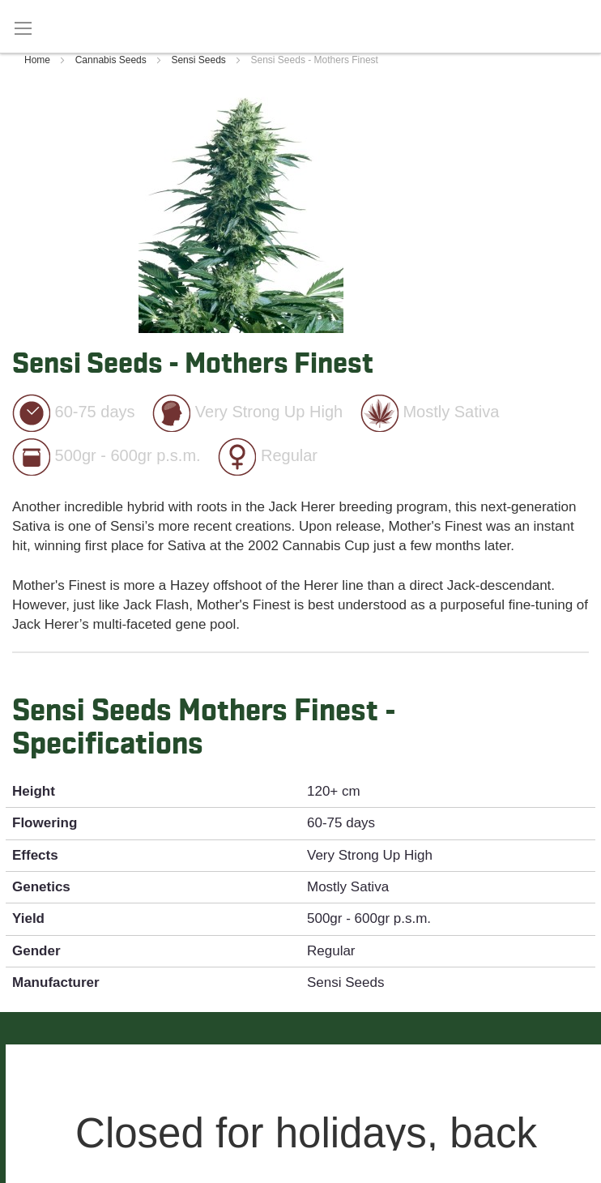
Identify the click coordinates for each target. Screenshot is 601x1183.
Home (38, 60)
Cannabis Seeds (112, 60)
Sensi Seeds (199, 60)
